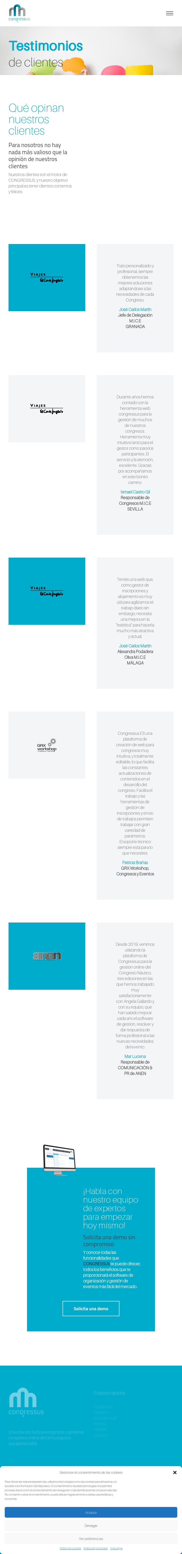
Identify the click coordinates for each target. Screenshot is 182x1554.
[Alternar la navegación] (169, 13)
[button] (175, 1472)
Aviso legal (116, 1548)
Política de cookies (70, 1548)
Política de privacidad (95, 1548)
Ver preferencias (91, 1538)
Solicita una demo (91, 1308)
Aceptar (91, 1512)
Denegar (91, 1525)
